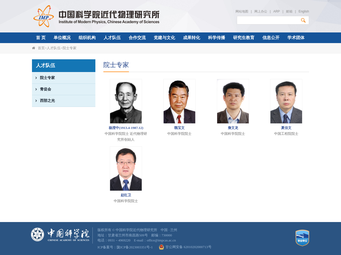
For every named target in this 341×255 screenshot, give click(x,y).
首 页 (41, 37)
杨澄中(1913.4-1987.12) (126, 128)
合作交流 (137, 37)
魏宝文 (179, 128)
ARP (276, 11)
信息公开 (270, 37)
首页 (41, 48)
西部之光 (43, 100)
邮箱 (289, 11)
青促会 (41, 89)
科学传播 (216, 37)
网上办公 (260, 11)
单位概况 (62, 37)
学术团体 (296, 37)
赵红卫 (126, 195)
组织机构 (87, 37)
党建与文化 (164, 37)
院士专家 (69, 48)
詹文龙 (233, 128)
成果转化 (191, 37)
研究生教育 (243, 37)
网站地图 (242, 11)
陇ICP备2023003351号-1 (135, 247)
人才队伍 (112, 37)
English (304, 11)
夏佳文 (286, 128)
